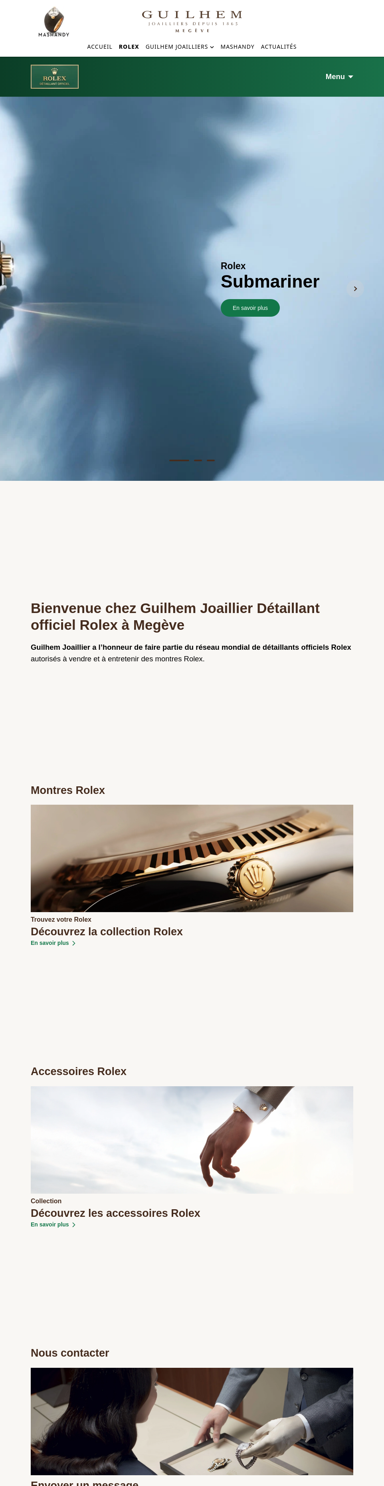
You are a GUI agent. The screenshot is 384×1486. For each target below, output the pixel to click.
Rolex (129, 46)
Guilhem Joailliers (177, 46)
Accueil (100, 46)
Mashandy (237, 46)
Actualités (279, 46)
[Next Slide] (355, 166)
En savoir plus (250, 186)
